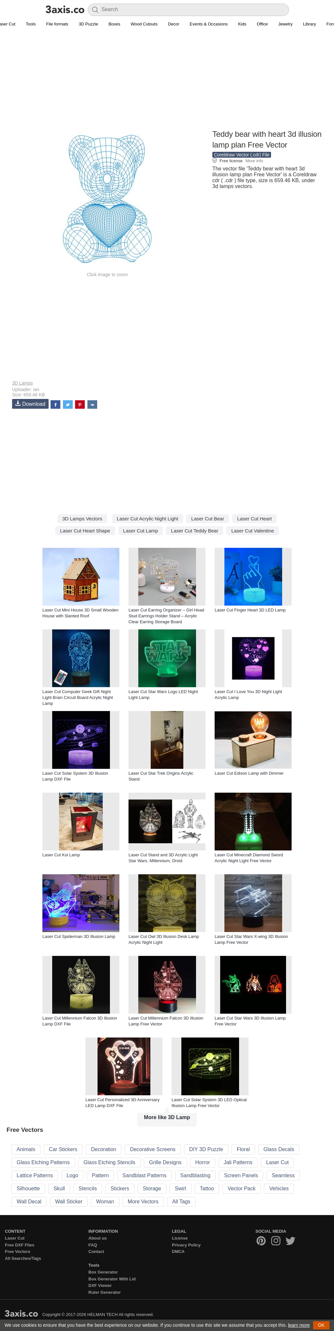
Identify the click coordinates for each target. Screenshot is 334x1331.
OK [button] (321, 1325)
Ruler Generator (104, 1292)
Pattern (100, 1175)
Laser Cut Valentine (252, 530)
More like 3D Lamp (167, 1117)
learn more (299, 1325)
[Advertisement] (167, 82)
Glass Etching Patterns (43, 1162)
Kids (242, 24)
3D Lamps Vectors (82, 518)
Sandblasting (195, 1175)
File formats (57, 24)
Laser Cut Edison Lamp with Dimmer (249, 773)
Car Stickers (63, 1149)
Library (309, 24)
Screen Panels (241, 1175)
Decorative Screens (152, 1149)
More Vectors (143, 1201)
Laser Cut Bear (207, 518)
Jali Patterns (238, 1162)
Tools (31, 24)
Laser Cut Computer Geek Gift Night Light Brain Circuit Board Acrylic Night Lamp (77, 697)
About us (97, 1238)
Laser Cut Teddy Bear (194, 530)
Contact (96, 1251)
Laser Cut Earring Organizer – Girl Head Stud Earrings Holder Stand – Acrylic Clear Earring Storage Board (166, 616)
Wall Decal (29, 1201)
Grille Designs (165, 1162)
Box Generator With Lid (112, 1278)
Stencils (88, 1188)
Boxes (114, 24)
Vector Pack (241, 1188)
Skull (59, 1188)
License (180, 1238)
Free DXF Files (19, 1245)
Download (30, 404)
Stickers (120, 1188)
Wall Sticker (69, 1201)
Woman (105, 1201)
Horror (202, 1162)
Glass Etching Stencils (109, 1162)
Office (262, 24)
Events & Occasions (209, 24)
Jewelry (285, 24)
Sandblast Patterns (144, 1175)
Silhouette (28, 1188)
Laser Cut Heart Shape (85, 530)
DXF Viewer (100, 1285)
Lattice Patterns (35, 1175)
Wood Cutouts (144, 24)
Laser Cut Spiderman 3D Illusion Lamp (78, 936)
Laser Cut (277, 1162)
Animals (26, 1149)
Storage (152, 1188)
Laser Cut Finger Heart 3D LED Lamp (250, 610)
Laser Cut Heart (254, 518)
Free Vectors (17, 1251)
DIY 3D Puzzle (206, 1149)
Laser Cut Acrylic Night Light (147, 518)
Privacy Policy (186, 1245)
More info (254, 160)
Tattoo (207, 1188)
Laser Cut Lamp (140, 530)
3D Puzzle (88, 24)
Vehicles (279, 1188)
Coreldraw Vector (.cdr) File (241, 154)
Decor (173, 24)
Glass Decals (279, 1149)
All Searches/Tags (23, 1258)
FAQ (92, 1245)
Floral (243, 1149)
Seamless (283, 1175)
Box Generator (103, 1272)
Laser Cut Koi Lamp (61, 854)
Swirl (180, 1188)
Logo (72, 1175)
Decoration (103, 1149)
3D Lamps (22, 383)
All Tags (181, 1201)
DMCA (178, 1251)
